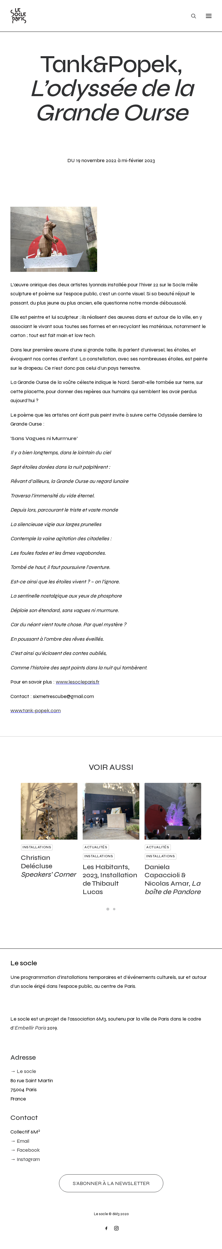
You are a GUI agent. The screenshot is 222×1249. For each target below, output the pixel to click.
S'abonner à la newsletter (111, 1183)
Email (23, 1141)
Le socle (23, 963)
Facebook (28, 1150)
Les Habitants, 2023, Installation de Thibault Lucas (110, 866)
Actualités (101, 844)
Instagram (28, 1159)
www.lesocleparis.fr (77, 682)
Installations (39, 844)
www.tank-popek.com (35, 710)
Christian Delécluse (48, 861)
